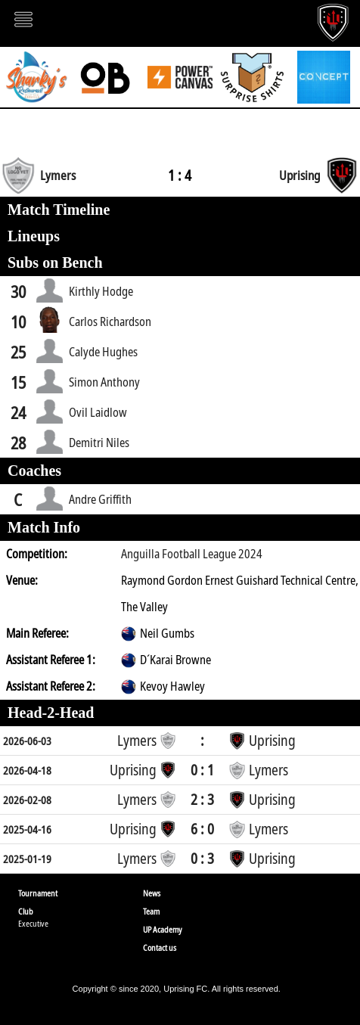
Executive (33, 923)
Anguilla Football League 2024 (191, 553)
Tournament (37, 893)
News (151, 893)
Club (25, 911)
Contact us (159, 947)
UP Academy (162, 929)
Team (151, 911)
